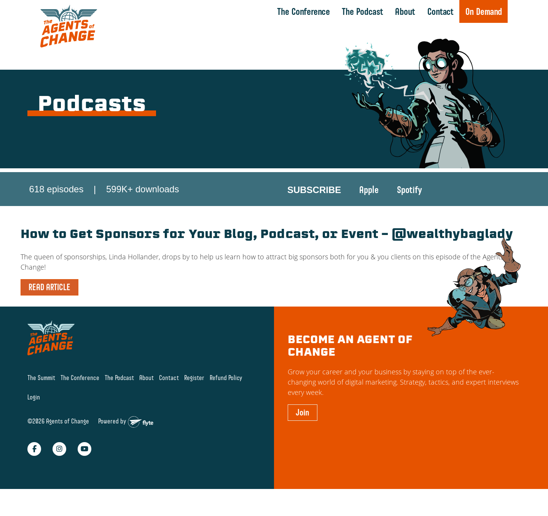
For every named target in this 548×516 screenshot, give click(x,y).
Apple (369, 191)
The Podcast (361, 11)
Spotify (409, 191)
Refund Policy (226, 399)
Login (33, 418)
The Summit (41, 399)
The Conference (302, 11)
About (404, 11)
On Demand (482, 11)
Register (194, 399)
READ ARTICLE (49, 308)
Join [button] (302, 433)
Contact (439, 11)
